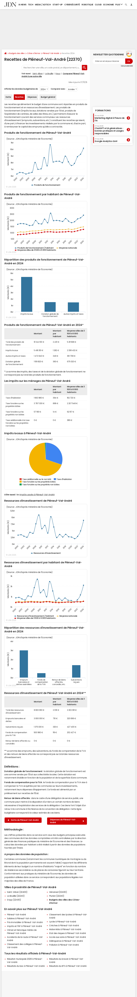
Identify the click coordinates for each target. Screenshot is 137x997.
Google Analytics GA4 (106, 140)
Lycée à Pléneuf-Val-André (62, 922)
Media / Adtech (43, 5)
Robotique (87, 5)
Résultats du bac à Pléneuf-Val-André (26, 966)
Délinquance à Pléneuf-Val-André (66, 941)
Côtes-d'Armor (33, 53)
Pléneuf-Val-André (51, 53)
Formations (103, 110)
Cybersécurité (72, 5)
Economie (108, 5)
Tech (30, 5)
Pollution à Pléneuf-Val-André (64, 945)
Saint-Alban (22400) (17, 892)
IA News (22, 5)
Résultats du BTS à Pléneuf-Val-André (68, 966)
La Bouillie (49, 73)
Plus (119, 4)
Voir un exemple (127, 66)
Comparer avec (57, 89)
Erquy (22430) (14, 900)
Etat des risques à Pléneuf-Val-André (67, 933)
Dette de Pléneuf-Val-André (23, 820)
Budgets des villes (16, 53)
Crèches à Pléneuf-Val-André (64, 925)
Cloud (98, 5)
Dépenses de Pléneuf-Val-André (67, 821)
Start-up (58, 5)
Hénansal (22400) (58, 892)
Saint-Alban (38, 73)
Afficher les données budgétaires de (21, 89)
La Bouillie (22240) (16, 896)
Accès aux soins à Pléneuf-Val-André (67, 937)
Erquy (58, 73)
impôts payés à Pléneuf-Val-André (37, 495)
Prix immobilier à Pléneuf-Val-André (25, 922)
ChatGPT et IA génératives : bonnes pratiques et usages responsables (109, 129)
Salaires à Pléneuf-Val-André (21, 918)
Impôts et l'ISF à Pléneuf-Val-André (24, 926)
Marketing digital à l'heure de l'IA (110, 118)
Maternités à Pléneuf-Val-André (65, 929)
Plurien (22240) (56, 896)
